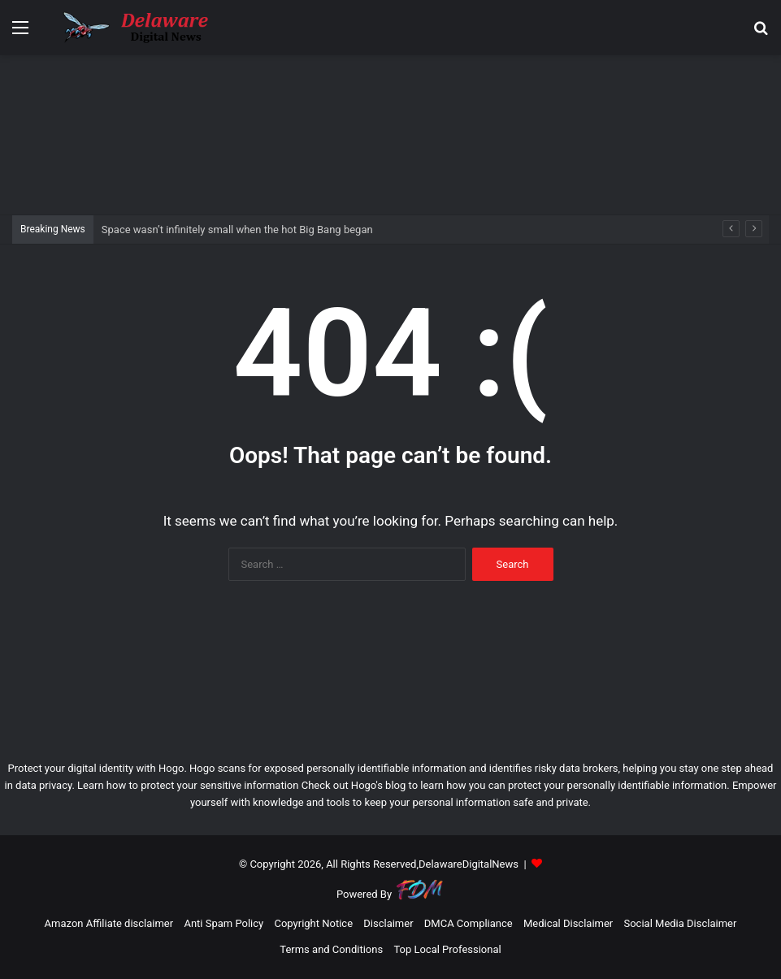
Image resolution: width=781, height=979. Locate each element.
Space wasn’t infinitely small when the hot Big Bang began (237, 229)
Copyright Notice (313, 923)
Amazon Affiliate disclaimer (109, 923)
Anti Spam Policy (223, 923)
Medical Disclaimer (568, 923)
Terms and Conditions (331, 949)
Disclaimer (388, 923)
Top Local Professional (447, 949)
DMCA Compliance (468, 923)
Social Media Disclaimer (679, 923)
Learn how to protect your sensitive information (187, 785)
